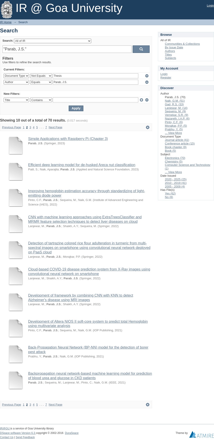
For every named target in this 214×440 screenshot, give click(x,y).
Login (210, 5)
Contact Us (7, 437)
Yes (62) (170, 193)
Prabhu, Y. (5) (174, 129)
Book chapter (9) (176, 147)
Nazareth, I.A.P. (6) (177, 118)
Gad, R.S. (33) (174, 104)
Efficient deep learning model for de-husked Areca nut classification (81, 165)
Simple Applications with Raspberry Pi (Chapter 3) (68, 139)
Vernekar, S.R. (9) (176, 115)
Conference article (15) (180, 143)
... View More (173, 133)
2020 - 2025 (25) (176, 179)
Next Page (55, 127)
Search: (7, 40)
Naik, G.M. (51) (175, 100)
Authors (170, 51)
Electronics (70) (175, 158)
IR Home (5, 22)
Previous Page (11, 127)
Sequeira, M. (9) (175, 111)
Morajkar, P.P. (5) (176, 125)
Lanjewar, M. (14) (176, 108)
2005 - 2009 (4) (175, 186)
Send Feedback (25, 437)
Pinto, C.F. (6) (174, 122)
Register (165, 77)
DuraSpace (71, 433)
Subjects (170, 58)
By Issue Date (174, 47)
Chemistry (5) (173, 161)
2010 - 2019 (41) (176, 183)
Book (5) (170, 150)
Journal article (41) (177, 140)
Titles (168, 54)
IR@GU (5, 428)
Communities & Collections (182, 43)
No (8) (169, 197)
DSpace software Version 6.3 (18, 433)
